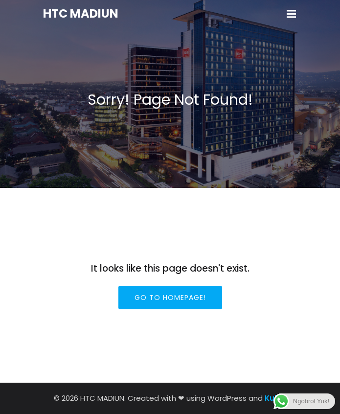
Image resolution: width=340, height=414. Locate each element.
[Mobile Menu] (291, 14)
